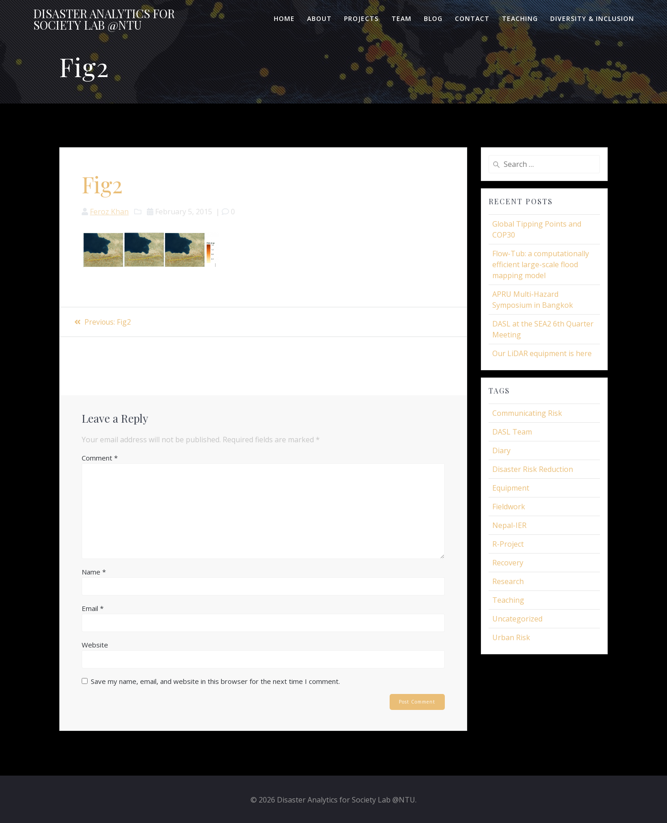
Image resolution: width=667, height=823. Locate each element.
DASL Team (512, 432)
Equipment (510, 488)
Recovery (507, 563)
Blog (433, 18)
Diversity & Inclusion (592, 18)
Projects (361, 18)
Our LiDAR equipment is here (542, 353)
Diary (501, 450)
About (319, 18)
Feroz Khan (109, 212)
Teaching (520, 18)
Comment (100, 457)
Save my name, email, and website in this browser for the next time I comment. (215, 681)
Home (284, 18)
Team (401, 18)
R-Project (508, 544)
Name (94, 571)
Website (95, 644)
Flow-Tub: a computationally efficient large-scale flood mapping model (540, 264)
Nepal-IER (509, 525)
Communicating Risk (527, 413)
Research (508, 581)
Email (93, 608)
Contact (472, 18)
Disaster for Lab (104, 19)
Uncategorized (517, 619)
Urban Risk (511, 637)
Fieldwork (508, 507)
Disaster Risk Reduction (532, 469)
